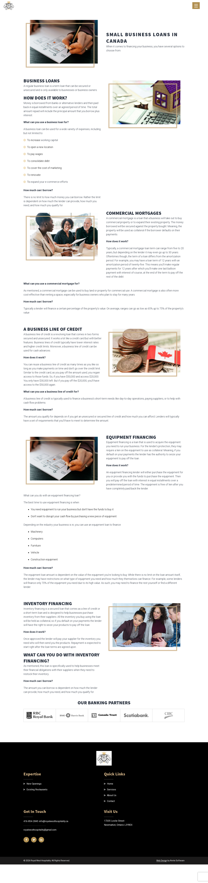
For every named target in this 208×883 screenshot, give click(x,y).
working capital (49, 209)
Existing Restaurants (37, 859)
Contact (111, 870)
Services (111, 859)
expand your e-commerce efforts (49, 251)
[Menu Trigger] (196, 5)
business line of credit (76, 415)
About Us (111, 864)
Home (110, 853)
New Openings (34, 853)
